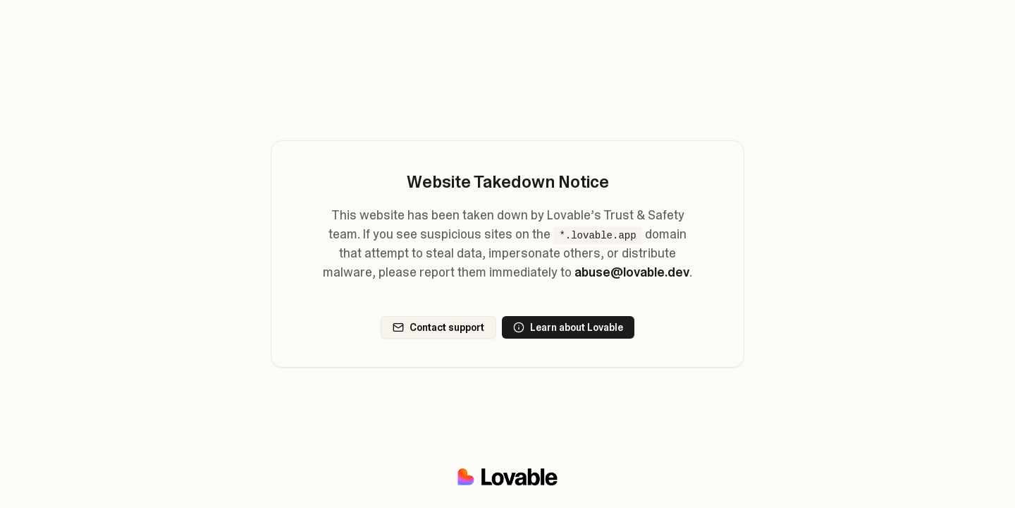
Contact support (438, 327)
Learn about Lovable (568, 327)
